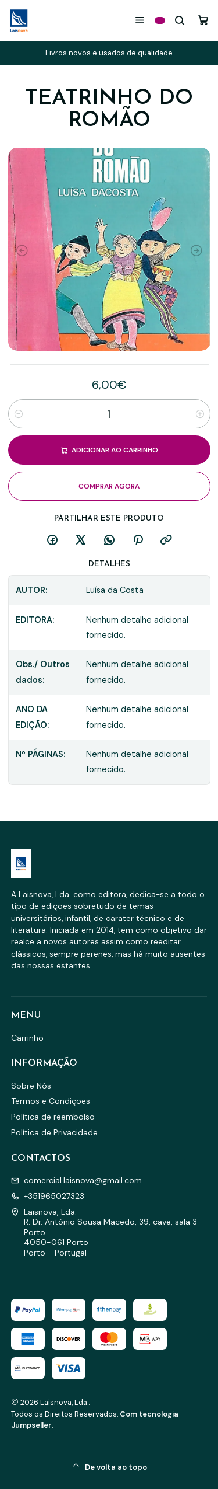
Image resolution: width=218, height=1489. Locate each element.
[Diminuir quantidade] (18, 414)
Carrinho (27, 1038)
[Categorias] (160, 20)
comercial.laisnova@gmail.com (76, 1180)
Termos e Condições (50, 1101)
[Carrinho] (203, 20)
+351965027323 (47, 1196)
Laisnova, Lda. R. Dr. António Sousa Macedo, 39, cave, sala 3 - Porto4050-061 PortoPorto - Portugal (107, 1232)
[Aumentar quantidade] (200, 414)
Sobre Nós (31, 1085)
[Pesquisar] (180, 20)
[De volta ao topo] (109, 1467)
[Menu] (140, 20)
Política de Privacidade (54, 1132)
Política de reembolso (53, 1116)
